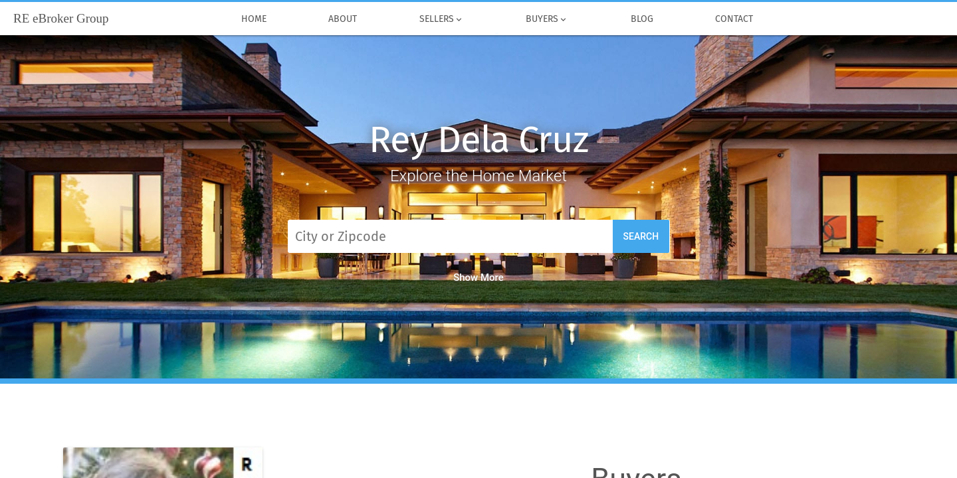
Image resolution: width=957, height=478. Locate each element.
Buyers (547, 19)
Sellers (441, 19)
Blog (642, 19)
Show (478, 277)
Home (254, 19)
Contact (735, 19)
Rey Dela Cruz (478, 140)
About (343, 19)
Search (641, 236)
